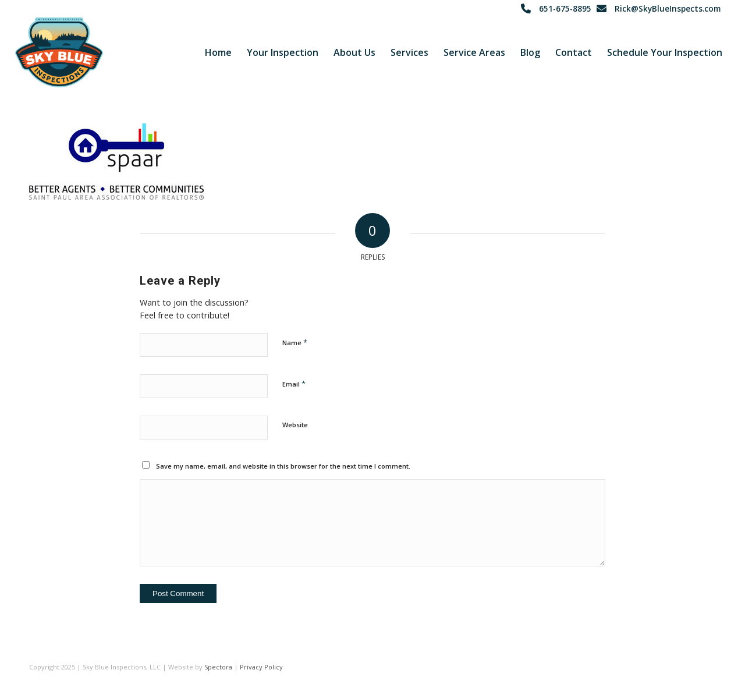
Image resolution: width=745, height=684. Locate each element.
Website (295, 424)
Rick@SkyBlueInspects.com (668, 8)
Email (294, 383)
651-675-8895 (565, 8)
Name (294, 342)
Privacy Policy (261, 666)
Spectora (218, 666)
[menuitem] (218, 52)
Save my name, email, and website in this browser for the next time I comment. (283, 466)
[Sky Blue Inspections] (59, 52)
